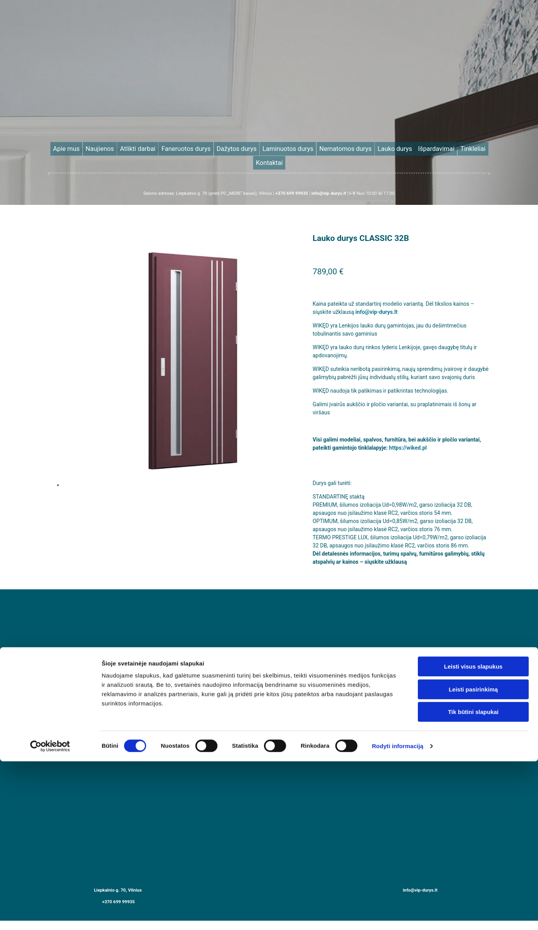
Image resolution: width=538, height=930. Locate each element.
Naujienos (125, 147)
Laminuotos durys (271, 147)
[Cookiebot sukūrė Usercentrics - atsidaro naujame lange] (50, 742)
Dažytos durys (231, 147)
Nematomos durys (315, 147)
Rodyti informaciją (397, 741)
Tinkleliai (415, 147)
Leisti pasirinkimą (473, 685)
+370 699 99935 (118, 885)
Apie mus (98, 147)
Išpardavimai (385, 147)
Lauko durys (353, 147)
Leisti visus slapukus (473, 662)
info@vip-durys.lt (376, 296)
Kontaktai (440, 147)
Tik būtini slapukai (473, 707)
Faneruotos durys (192, 147)
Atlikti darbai (155, 147)
